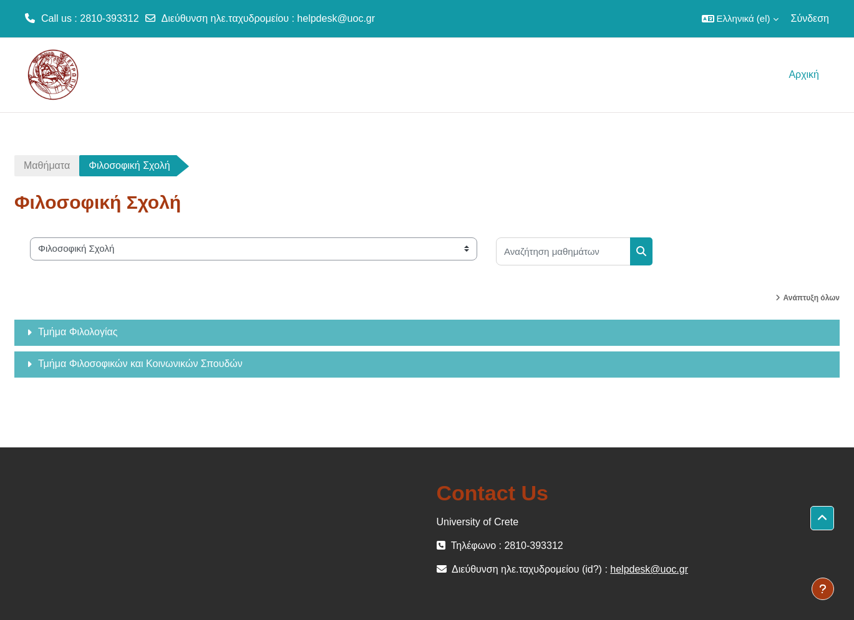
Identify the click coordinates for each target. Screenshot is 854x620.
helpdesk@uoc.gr (336, 18)
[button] (740, 18)
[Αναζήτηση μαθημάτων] (563, 251)
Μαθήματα (47, 165)
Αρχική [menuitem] (803, 74)
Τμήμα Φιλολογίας (77, 332)
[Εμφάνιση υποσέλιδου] (823, 589)
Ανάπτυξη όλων (812, 297)
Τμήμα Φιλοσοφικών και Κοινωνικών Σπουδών (140, 363)
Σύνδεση (810, 18)
